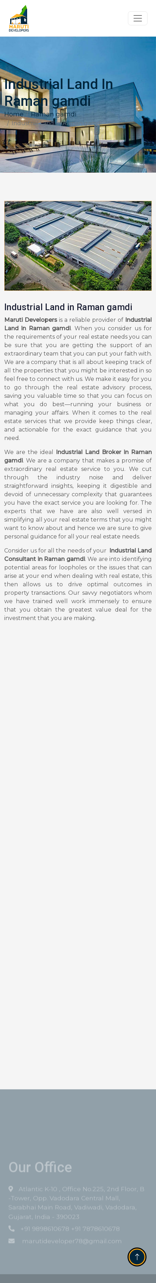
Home (14, 114)
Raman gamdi (54, 114)
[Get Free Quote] (77, 742)
